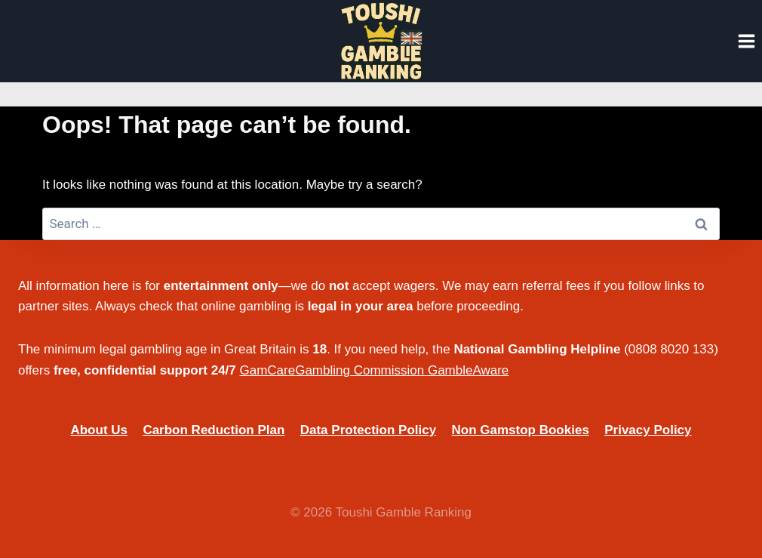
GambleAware (468, 370)
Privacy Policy (647, 430)
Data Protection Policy (368, 430)
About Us (99, 430)
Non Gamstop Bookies (520, 430)
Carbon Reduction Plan (213, 430)
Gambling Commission (359, 370)
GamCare (268, 370)
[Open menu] (746, 40)
